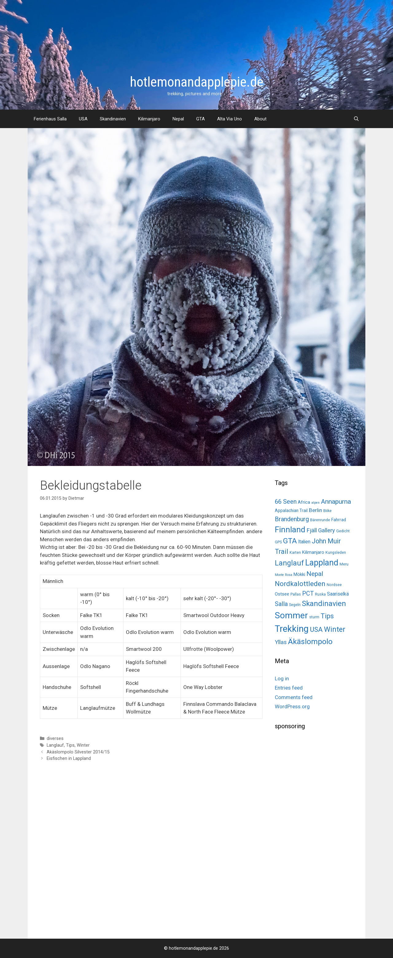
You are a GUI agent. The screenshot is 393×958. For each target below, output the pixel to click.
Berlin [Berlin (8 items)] (315, 510)
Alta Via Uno (229, 119)
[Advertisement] (321, 832)
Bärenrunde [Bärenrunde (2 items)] (320, 520)
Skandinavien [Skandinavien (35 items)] (324, 603)
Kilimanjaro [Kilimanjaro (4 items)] (313, 552)
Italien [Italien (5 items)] (304, 542)
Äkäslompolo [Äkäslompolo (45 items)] (310, 641)
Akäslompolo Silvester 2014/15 (78, 752)
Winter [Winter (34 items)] (334, 629)
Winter (83, 745)
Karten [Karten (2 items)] (295, 552)
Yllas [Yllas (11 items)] (281, 642)
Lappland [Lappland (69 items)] (321, 563)
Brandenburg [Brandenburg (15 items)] (292, 519)
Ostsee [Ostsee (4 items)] (282, 594)
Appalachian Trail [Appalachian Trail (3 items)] (291, 510)
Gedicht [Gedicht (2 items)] (343, 531)
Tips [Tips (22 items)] (327, 616)
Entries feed (289, 688)
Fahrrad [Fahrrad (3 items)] (338, 519)
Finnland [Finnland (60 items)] (290, 529)
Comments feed (294, 697)
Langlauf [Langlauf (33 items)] (289, 563)
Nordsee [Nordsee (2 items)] (334, 584)
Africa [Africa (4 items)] (304, 502)
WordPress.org (292, 706)
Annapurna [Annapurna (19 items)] (336, 501)
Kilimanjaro (149, 119)
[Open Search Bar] (356, 119)
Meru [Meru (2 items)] (344, 564)
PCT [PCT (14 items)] (308, 593)
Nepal (178, 119)
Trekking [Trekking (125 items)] (292, 629)
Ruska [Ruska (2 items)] (320, 594)
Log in (282, 678)
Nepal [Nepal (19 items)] (314, 573)
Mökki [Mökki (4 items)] (299, 574)
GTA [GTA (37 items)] (290, 541)
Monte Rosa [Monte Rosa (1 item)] (283, 575)
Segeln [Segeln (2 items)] (295, 604)
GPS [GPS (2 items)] (278, 542)
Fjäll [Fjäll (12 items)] (311, 530)
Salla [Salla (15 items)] (281, 604)
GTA (200, 119)
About (260, 119)
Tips (70, 745)
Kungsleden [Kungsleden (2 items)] (335, 552)
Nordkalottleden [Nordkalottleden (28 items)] (300, 584)
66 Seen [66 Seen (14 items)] (286, 501)
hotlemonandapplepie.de (196, 82)
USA (83, 119)
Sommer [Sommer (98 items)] (291, 615)
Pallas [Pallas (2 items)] (295, 594)
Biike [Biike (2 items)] (327, 510)
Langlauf (55, 745)
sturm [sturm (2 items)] (314, 617)
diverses (55, 738)
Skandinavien (113, 119)
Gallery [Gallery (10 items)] (326, 530)
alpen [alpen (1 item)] (315, 503)
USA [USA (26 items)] (316, 629)
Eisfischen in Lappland (69, 758)
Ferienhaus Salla (50, 119)
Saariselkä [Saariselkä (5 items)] (338, 594)
